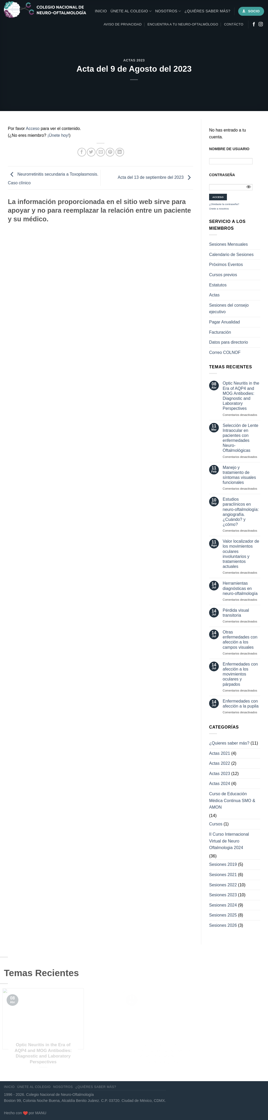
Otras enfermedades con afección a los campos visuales (240, 640)
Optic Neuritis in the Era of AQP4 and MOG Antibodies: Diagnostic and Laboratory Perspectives (241, 396)
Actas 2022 (219, 763)
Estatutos (218, 285)
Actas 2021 (219, 753)
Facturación (220, 332)
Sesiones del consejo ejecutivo (229, 308)
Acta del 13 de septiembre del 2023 (155, 177)
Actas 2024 (219, 783)
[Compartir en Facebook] (81, 152)
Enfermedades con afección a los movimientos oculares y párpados (240, 674)
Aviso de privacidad (123, 24)
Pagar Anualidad (224, 322)
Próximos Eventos (226, 264)
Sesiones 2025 (223, 915)
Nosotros (168, 11)
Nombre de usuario (229, 149)
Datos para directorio (228, 342)
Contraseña (222, 175)
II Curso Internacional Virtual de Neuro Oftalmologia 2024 (229, 841)
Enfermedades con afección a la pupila (241, 703)
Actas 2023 (134, 60)
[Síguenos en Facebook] (254, 24)
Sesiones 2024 (223, 905)
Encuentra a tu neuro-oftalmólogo (183, 24)
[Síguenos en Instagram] (261, 24)
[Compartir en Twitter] (91, 152)
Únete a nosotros (219, 208)
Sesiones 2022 (223, 885)
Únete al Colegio (131, 11)
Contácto (233, 24)
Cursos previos (223, 275)
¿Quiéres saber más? (207, 11)
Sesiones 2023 (223, 895)
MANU (40, 1113)
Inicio (101, 11)
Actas (214, 295)
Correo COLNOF (225, 352)
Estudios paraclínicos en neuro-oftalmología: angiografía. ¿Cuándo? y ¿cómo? (241, 512)
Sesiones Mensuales (228, 244)
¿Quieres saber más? (229, 743)
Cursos (215, 824)
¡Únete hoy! (58, 135)
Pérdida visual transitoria (236, 612)
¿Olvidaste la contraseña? (224, 204)
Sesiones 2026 (223, 925)
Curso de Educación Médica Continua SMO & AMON (232, 800)
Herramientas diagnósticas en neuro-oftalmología (240, 588)
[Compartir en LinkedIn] (119, 152)
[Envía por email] (100, 152)
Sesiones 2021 (223, 874)
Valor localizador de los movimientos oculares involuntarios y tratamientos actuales (241, 554)
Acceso (32, 128)
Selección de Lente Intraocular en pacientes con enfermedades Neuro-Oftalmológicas (240, 438)
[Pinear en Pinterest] (110, 152)
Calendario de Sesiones (231, 254)
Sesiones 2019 (223, 864)
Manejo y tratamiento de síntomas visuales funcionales (239, 475)
